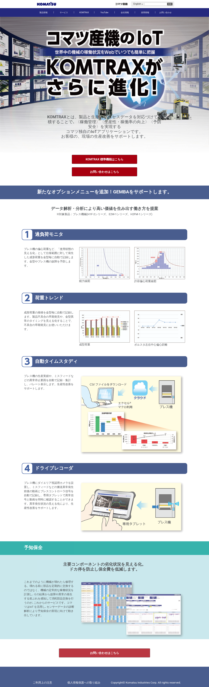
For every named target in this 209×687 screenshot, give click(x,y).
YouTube (104, 12)
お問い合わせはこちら (104, 172)
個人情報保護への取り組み (83, 682)
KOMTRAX (84, 12)
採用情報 (145, 12)
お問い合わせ (165, 12)
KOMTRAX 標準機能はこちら (104, 159)
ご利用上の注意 (42, 682)
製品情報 (43, 12)
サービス (64, 12)
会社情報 (125, 12)
